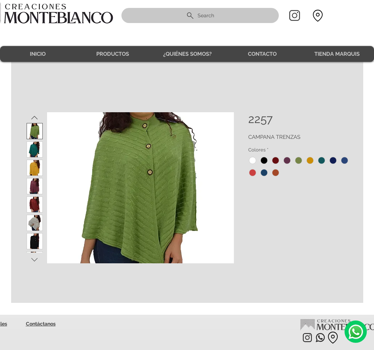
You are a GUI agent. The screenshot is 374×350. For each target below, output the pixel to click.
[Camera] (356, 332)
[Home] (294, 15)
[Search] (200, 15)
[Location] (318, 15)
